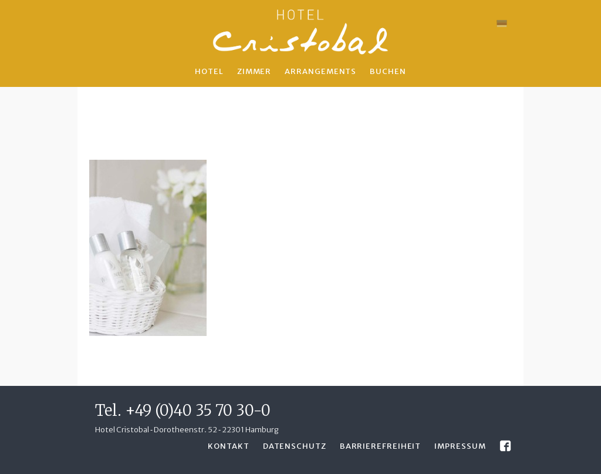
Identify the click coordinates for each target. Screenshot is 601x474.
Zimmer (254, 71)
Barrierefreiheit (380, 446)
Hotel (209, 71)
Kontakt (228, 446)
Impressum (459, 446)
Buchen (388, 71)
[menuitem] (502, 23)
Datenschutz (294, 446)
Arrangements (320, 71)
